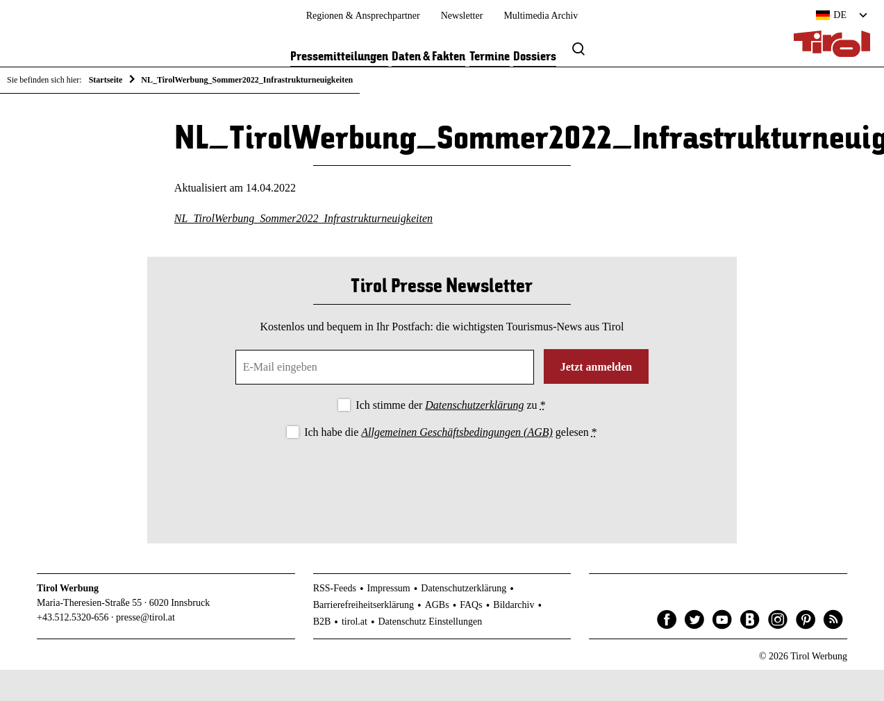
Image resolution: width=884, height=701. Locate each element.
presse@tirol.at (145, 618)
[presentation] (441, 480)
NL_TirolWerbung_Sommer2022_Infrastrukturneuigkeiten (303, 220)
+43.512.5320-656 (73, 618)
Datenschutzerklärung (474, 406)
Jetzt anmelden (596, 367)
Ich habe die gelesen (450, 433)
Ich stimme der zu (450, 406)
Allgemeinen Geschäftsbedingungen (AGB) (456, 433)
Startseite (106, 80)
